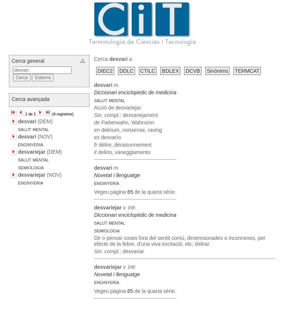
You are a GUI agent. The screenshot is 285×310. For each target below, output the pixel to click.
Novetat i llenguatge (117, 175)
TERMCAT (247, 71)
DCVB (193, 71)
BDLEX (170, 71)
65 (130, 192)
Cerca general (28, 61)
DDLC (126, 71)
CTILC (147, 71)
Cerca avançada (31, 99)
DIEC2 (105, 71)
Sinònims (217, 71)
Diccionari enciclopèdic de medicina (135, 92)
